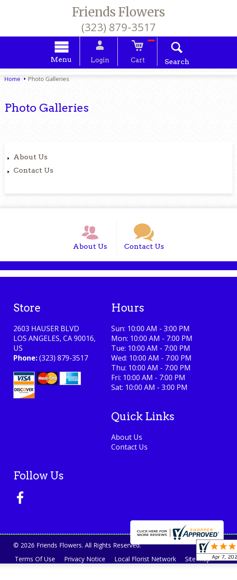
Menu (67, 61)
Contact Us (33, 171)
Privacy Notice (87, 565)
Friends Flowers (118, 12)
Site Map (204, 565)
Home (12, 80)
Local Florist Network (150, 565)
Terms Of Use (36, 565)
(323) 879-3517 (118, 27)
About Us (30, 158)
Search (171, 63)
